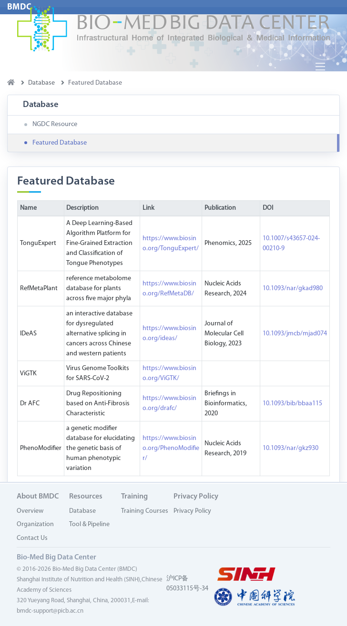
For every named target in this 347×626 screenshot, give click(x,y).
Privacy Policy (192, 511)
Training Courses (144, 511)
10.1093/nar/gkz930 (290, 448)
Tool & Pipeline (89, 524)
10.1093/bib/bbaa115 (292, 403)
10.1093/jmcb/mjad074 (295, 333)
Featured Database (59, 143)
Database (82, 511)
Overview (30, 511)
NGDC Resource (54, 124)
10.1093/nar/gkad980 (293, 288)
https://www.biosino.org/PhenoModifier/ (171, 448)
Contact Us (32, 538)
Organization (35, 524)
